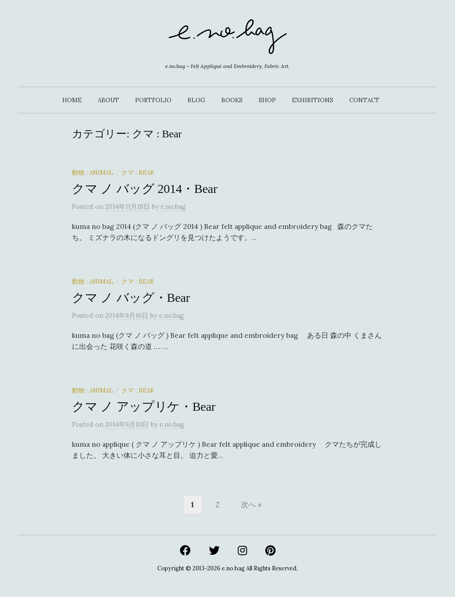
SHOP (267, 100)
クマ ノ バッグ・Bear (131, 298)
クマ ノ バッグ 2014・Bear (144, 189)
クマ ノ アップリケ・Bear (144, 406)
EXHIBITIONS (312, 100)
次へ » (251, 504)
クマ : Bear (137, 172)
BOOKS (232, 100)
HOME (72, 100)
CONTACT (364, 100)
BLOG (196, 100)
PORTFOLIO (153, 100)
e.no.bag (233, 568)
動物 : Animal (92, 172)
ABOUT (108, 100)
